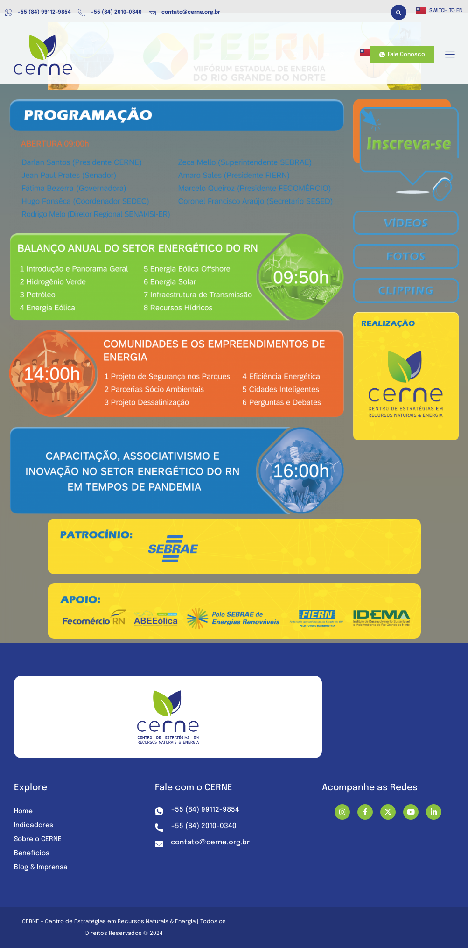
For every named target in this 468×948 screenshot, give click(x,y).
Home (23, 811)
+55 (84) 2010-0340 (110, 12)
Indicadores (33, 825)
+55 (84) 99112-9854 (38, 12)
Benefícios (31, 853)
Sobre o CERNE (38, 839)
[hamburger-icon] (449, 55)
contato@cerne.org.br (184, 12)
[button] (398, 12)
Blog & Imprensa (41, 867)
